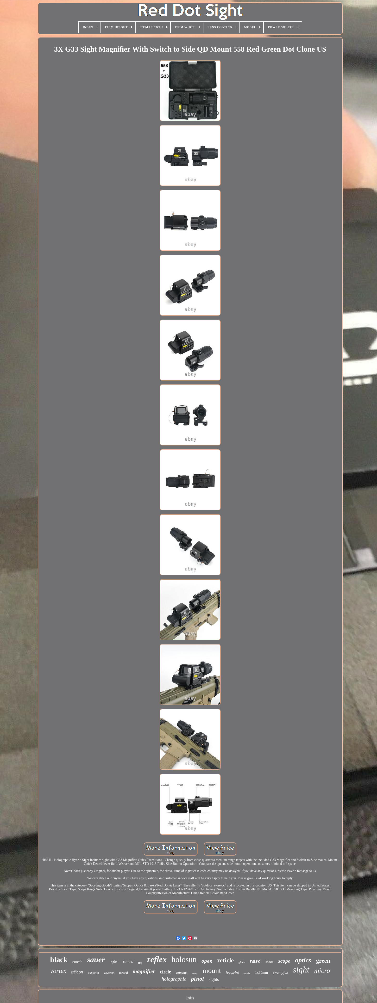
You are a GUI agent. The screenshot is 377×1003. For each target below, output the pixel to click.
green (323, 960)
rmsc (255, 961)
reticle (225, 960)
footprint (232, 972)
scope (284, 961)
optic (114, 961)
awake (247, 973)
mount (211, 970)
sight (301, 969)
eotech (77, 962)
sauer (96, 959)
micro (322, 970)
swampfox (280, 972)
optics (303, 960)
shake (269, 962)
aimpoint (93, 972)
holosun (184, 959)
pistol (197, 979)
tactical (123, 972)
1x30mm (261, 972)
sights (214, 979)
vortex (58, 970)
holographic (174, 979)
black (58, 959)
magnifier (144, 971)
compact (181, 972)
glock (242, 962)
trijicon (77, 972)
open (207, 961)
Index (190, 998)
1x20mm (109, 972)
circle (165, 971)
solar (195, 973)
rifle (140, 962)
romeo (128, 961)
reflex (157, 959)
